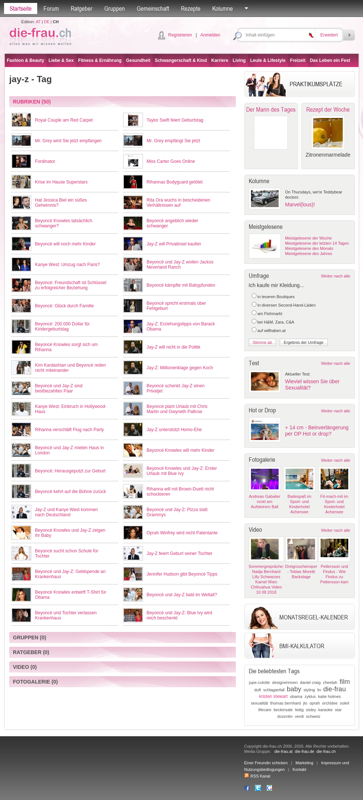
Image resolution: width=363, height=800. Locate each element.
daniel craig (310, 682)
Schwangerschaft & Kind (181, 60)
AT (38, 22)
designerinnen (285, 682)
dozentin (285, 716)
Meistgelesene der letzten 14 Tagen (317, 243)
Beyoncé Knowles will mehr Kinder (180, 450)
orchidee (330, 703)
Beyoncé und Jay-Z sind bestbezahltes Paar (59, 388)
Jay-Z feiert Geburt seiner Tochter (180, 553)
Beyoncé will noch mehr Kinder (65, 244)
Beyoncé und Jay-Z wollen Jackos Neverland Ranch (180, 264)
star (338, 710)
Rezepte (190, 8)
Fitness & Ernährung (100, 60)
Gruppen (114, 8)
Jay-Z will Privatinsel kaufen (174, 244)
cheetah (330, 682)
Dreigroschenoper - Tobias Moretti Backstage (301, 571)
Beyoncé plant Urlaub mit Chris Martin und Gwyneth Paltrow (177, 409)
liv (319, 690)
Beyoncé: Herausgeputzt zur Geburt (70, 471)
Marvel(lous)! (300, 204)
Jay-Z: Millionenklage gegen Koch (180, 367)
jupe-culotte (259, 682)
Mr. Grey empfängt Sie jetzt (173, 140)
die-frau (334, 689)
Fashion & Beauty (25, 60)
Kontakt (299, 769)
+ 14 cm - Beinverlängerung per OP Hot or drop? (317, 431)
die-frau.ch (326, 751)
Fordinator (45, 161)
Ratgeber (82, 8)
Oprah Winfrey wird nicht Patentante (182, 532)
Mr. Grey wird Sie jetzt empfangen (68, 140)
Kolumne (222, 8)
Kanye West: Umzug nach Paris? (67, 264)
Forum (51, 8)
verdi (299, 716)
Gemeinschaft (153, 8)
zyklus (310, 696)
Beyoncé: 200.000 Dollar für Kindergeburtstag (62, 326)
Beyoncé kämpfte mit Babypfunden (181, 285)
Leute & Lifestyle (268, 60)
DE (46, 22)
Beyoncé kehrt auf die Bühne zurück (70, 491)
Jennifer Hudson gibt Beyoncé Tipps (182, 574)
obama (296, 696)
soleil (344, 703)
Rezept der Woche (328, 109)
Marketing (304, 763)
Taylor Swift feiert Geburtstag (175, 120)
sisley (311, 710)
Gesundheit (138, 60)
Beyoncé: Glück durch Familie (64, 305)
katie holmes (329, 696)
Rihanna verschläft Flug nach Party (69, 429)
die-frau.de (304, 751)
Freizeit (298, 60)
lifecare (264, 710)
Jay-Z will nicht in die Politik (173, 347)
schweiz (313, 716)
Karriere (219, 60)
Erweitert (329, 35)
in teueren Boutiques (276, 296)
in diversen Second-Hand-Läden (287, 305)
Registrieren (180, 35)
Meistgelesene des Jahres (308, 253)
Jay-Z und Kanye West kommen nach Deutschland (66, 512)
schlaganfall (274, 690)
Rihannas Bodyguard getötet (175, 182)
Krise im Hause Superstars (61, 182)
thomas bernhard (285, 703)
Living (239, 60)
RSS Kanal (257, 776)
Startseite (21, 8)
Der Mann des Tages (271, 109)
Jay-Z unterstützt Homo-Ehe (174, 429)
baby (294, 689)
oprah (315, 703)
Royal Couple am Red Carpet (64, 120)
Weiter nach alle (335, 276)
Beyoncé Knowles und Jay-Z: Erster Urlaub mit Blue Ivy (182, 471)
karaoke (325, 710)
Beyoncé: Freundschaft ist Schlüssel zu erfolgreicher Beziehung (70, 285)
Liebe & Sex (61, 60)
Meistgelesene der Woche (308, 238)
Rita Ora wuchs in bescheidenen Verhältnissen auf (178, 203)
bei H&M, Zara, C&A (276, 322)
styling (309, 690)
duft (257, 690)
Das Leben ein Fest (330, 60)
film (344, 681)
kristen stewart (273, 696)
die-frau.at (283, 751)
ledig (299, 710)
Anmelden (210, 35)
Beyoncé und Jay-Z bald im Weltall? (182, 594)
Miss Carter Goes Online (171, 161)
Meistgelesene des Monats (309, 248)
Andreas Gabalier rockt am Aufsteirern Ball (264, 501)
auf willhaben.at (272, 330)
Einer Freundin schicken (266, 763)
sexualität (259, 703)
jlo (305, 703)
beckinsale (283, 710)
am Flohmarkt (270, 313)
